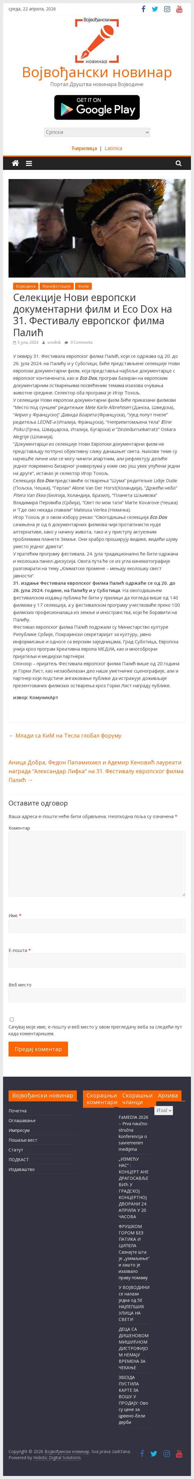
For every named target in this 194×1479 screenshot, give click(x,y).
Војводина (25, 286)
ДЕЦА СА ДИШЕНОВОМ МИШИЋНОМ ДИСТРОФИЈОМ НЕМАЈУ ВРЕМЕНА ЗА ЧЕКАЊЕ (134, 1348)
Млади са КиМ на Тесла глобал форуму (65, 735)
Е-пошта (20, 950)
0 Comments (78, 342)
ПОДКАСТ (19, 1159)
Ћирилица (84, 148)
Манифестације (57, 286)
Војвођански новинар (97, 71)
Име (15, 915)
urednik (55, 342)
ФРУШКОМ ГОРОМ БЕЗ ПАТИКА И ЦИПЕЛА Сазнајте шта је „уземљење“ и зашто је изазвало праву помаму (134, 1251)
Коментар (19, 828)
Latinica (113, 148)
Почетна (18, 1111)
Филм (83, 286)
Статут (16, 1150)
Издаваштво (22, 1169)
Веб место (20, 985)
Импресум (19, 1130)
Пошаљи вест (23, 1140)
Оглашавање (22, 1120)
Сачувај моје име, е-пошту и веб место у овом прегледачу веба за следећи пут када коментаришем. (95, 1030)
